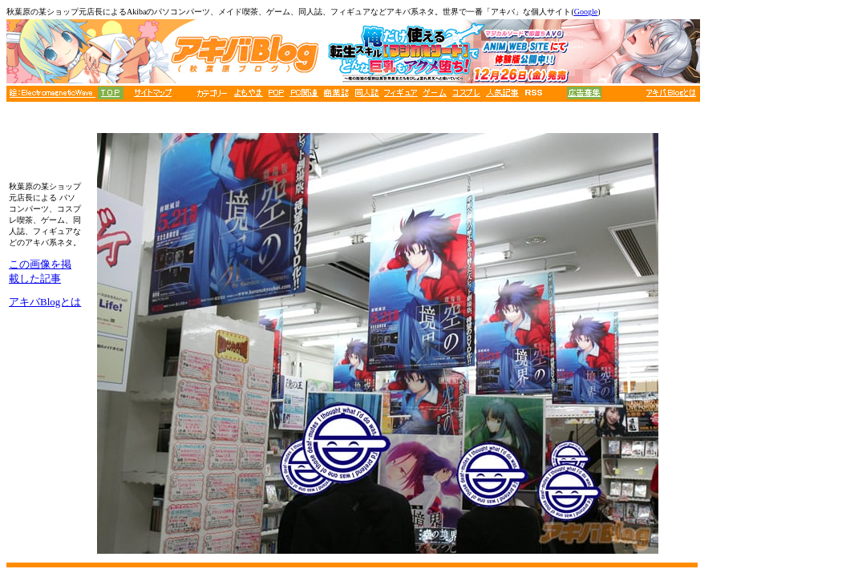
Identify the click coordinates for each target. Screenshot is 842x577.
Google (585, 11)
